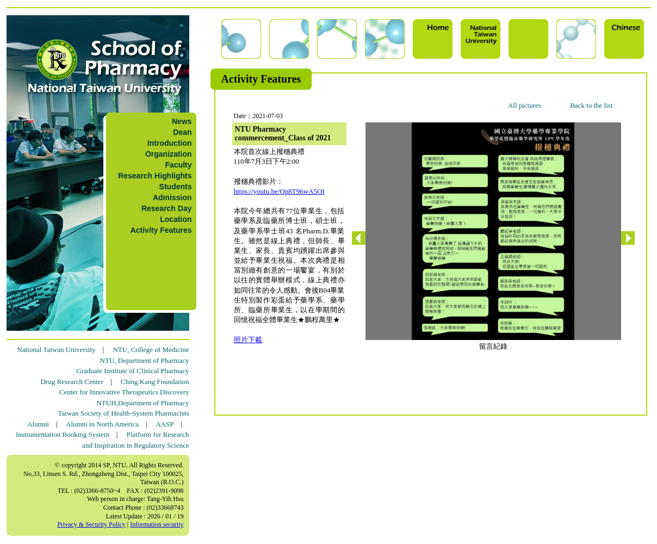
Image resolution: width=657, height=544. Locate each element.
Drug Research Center (71, 382)
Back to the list (591, 105)
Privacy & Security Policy (91, 524)
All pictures (524, 105)
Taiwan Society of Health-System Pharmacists (123, 413)
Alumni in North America (102, 424)
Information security (156, 524)
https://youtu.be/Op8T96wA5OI (279, 191)
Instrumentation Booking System (62, 434)
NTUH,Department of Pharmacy (142, 403)
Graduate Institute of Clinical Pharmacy (132, 371)
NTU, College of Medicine (151, 349)
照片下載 (248, 340)
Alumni (38, 424)
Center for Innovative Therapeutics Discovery (124, 392)
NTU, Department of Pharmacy (144, 360)
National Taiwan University (56, 349)
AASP (164, 424)
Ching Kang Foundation (155, 382)
